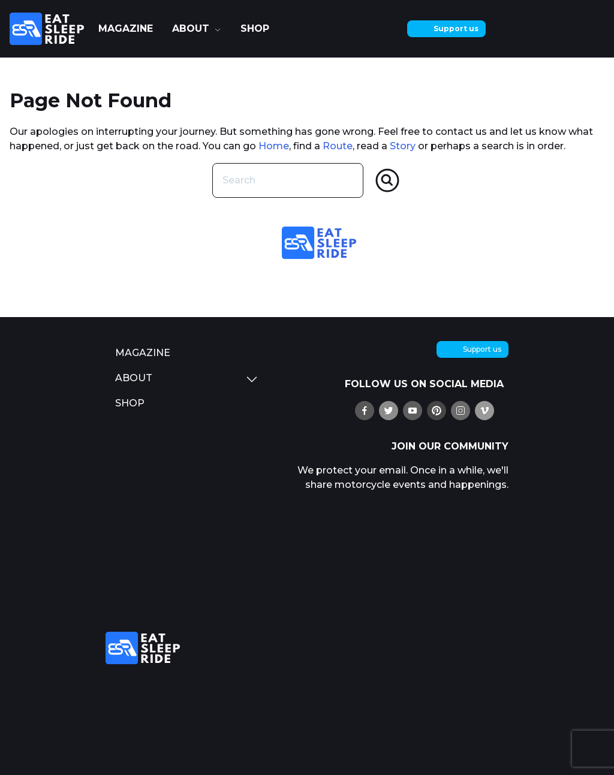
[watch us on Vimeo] (484, 410)
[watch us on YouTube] (412, 410)
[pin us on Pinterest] (436, 410)
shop (254, 28)
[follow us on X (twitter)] (388, 410)
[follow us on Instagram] (460, 410)
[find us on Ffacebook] (364, 410)
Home (273, 146)
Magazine (125, 28)
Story (403, 146)
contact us (461, 131)
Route (338, 146)
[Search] (387, 180)
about (190, 28)
